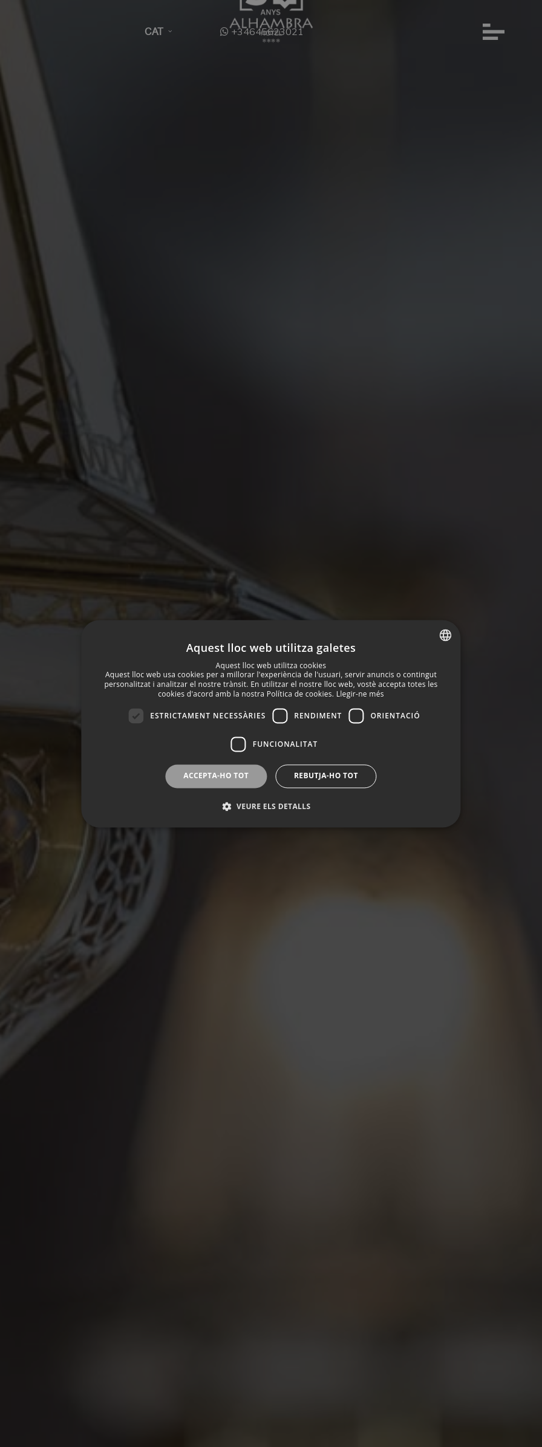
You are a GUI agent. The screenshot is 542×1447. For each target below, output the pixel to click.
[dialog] (270, 723)
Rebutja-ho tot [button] (326, 776)
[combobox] (446, 635)
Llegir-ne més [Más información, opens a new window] (360, 694)
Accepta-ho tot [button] (216, 776)
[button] (271, 806)
